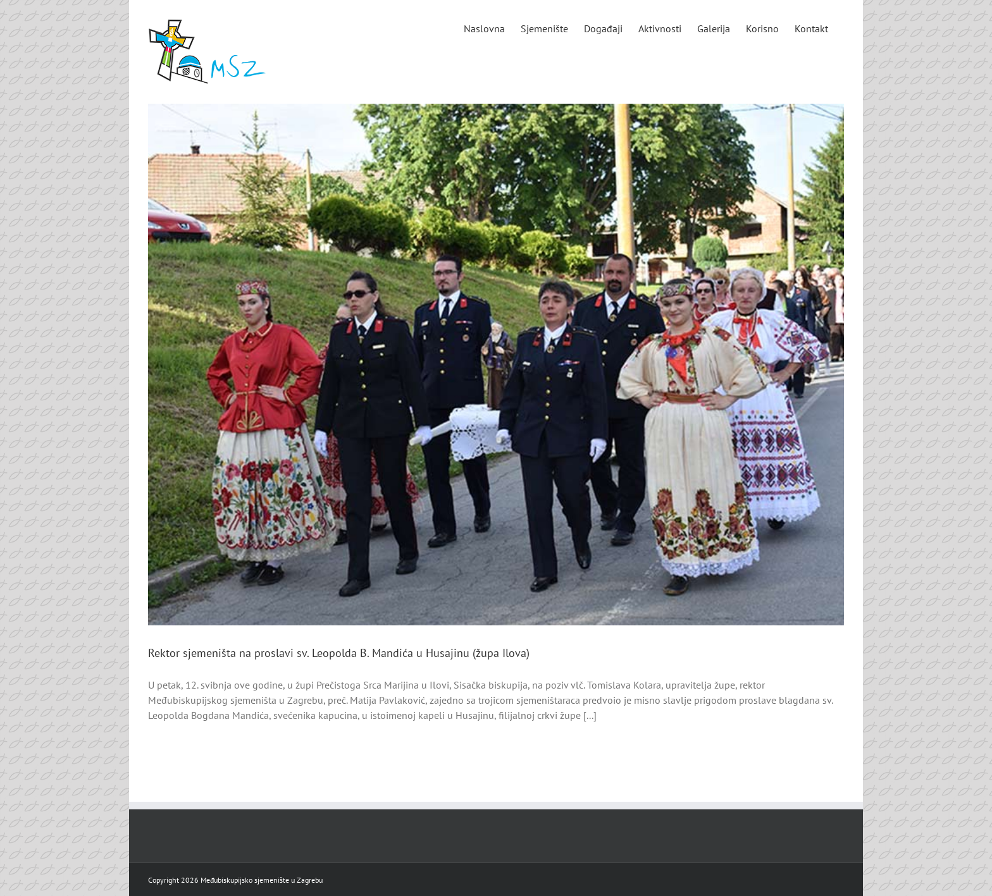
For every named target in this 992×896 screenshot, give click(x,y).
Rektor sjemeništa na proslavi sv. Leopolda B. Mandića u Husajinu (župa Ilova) (339, 653)
